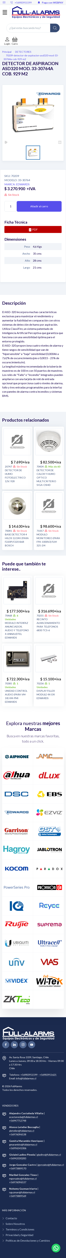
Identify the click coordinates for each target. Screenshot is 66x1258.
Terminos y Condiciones (20, 1229)
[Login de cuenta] (7, 41)
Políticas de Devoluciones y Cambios (28, 1240)
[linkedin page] (14, 1044)
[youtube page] (31, 1044)
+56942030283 (17, 1158)
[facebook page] (5, 1044)
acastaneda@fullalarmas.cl (23, 1116)
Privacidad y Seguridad (19, 1235)
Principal (6, 51)
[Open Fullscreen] (60, 142)
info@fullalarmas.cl (26, 1078)
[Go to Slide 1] (33, 153)
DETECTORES (23, 51)
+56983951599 (21, 2)
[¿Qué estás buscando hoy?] (33, 28)
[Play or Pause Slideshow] (6, 142)
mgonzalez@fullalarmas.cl (23, 1178)
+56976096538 (17, 1134)
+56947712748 (17, 1120)
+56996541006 (17, 1148)
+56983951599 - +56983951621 (38, 1074)
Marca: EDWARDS (17, 184)
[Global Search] (55, 28)
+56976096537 (17, 1182)
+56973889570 (17, 1168)
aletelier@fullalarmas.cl (21, 1130)
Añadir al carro (39, 206)
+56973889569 (17, 1195)
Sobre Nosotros (15, 1223)
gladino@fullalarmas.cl (49, 1154)
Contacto (11, 1218)
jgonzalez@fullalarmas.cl (51, 1164)
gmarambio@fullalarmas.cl (23, 1144)
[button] (15, 41)
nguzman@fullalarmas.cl (22, 1192)
